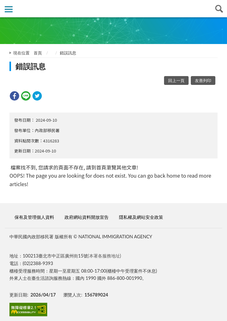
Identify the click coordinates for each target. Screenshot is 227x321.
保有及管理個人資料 (34, 217)
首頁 (38, 52)
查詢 (218, 8)
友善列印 (203, 80)
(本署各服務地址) (104, 255)
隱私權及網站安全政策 (141, 217)
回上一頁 (176, 80)
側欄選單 (9, 9)
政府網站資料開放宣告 (87, 217)
